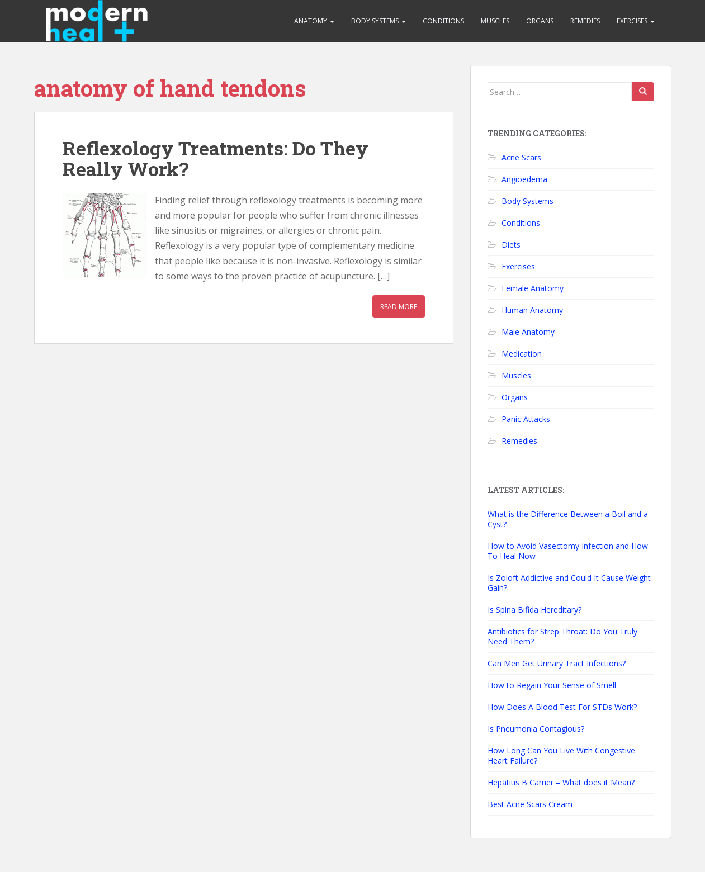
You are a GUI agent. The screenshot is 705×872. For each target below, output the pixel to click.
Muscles (495, 21)
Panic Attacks (525, 419)
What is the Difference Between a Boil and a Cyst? (568, 519)
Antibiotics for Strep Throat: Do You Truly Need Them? (562, 636)
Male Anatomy (528, 331)
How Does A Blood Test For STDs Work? (562, 707)
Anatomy (314, 21)
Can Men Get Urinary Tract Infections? (557, 663)
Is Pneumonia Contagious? (536, 728)
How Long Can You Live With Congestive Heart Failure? (561, 755)
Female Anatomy (532, 288)
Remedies (585, 21)
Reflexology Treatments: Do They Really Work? (215, 158)
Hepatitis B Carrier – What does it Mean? (561, 782)
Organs (539, 21)
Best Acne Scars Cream (530, 804)
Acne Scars (521, 157)
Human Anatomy (532, 310)
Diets (511, 244)
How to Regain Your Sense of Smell (552, 685)
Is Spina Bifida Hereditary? (534, 609)
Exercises (636, 21)
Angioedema (524, 179)
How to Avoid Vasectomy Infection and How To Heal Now (568, 551)
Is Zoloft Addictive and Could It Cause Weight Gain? (569, 582)
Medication (521, 353)
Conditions (443, 21)
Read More (398, 306)
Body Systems (378, 21)
